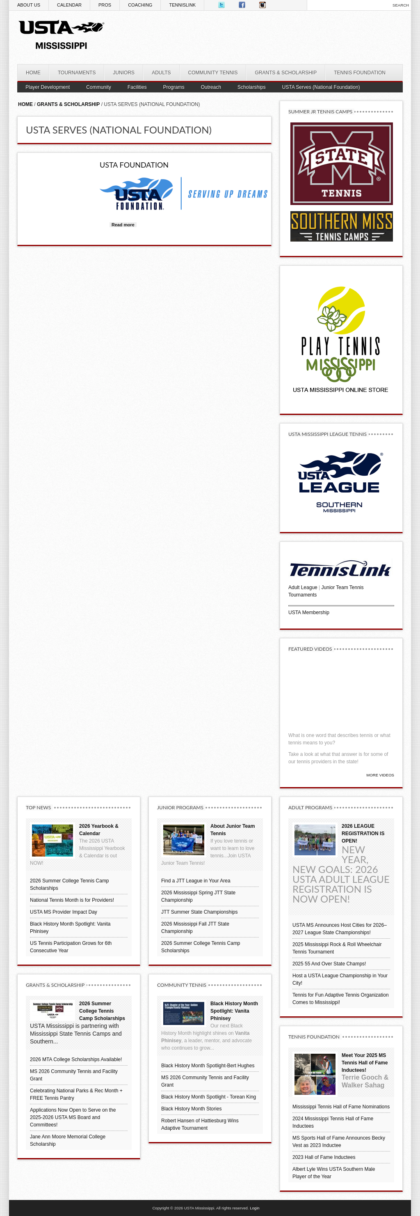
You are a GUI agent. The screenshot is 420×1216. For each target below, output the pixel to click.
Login (254, 1208)
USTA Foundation (134, 164)
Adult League (302, 587)
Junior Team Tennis (343, 587)
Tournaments (302, 595)
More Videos (380, 775)
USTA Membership (308, 612)
